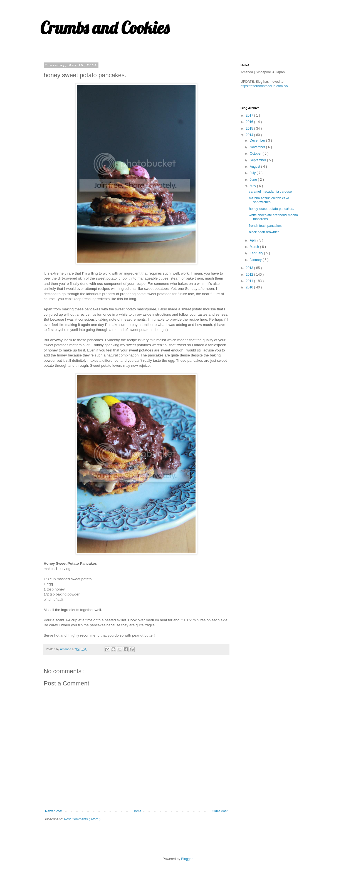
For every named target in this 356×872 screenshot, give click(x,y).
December (258, 140)
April (253, 240)
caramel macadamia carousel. (271, 192)
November (258, 147)
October (256, 153)
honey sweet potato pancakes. (271, 209)
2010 (250, 287)
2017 (250, 115)
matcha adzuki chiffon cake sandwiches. (269, 200)
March (255, 247)
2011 (250, 281)
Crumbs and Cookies (104, 27)
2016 (250, 122)
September (258, 160)
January (256, 260)
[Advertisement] (282, 333)
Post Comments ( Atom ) (82, 819)
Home (137, 811)
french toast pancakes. (266, 226)
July (253, 173)
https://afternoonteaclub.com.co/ (264, 86)
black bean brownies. (264, 232)
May (253, 186)
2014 (250, 135)
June (254, 180)
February (257, 253)
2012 (250, 275)
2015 (250, 128)
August (255, 167)
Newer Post (53, 811)
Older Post (220, 811)
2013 (250, 268)
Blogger (186, 859)
